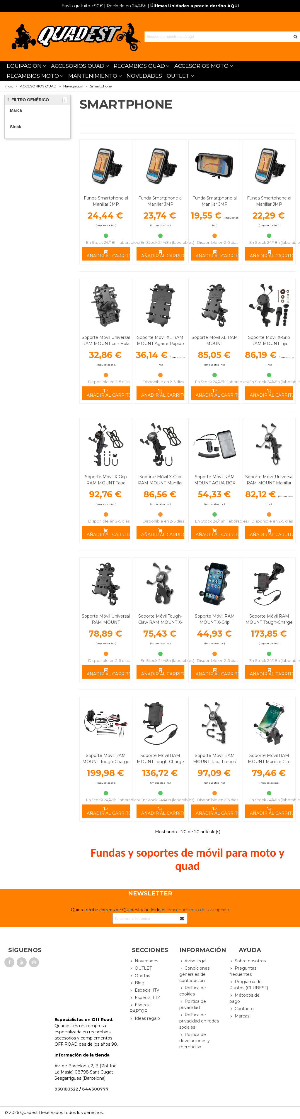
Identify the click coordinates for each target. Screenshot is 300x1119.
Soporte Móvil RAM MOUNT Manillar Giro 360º (269, 761)
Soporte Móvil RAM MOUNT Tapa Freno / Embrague (214, 761)
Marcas (239, 1016)
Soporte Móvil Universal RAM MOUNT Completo (106, 622)
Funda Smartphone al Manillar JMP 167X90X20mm (106, 204)
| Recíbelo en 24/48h (104, 6)
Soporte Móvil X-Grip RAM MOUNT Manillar (160, 480)
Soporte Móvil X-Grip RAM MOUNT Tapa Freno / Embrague (106, 483)
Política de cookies (192, 991)
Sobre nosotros (247, 961)
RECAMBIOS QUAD (139, 65)
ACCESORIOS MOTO (201, 65)
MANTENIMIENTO (92, 75)
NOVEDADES (144, 75)
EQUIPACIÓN (24, 65)
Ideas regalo (144, 1018)
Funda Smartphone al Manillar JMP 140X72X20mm (269, 204)
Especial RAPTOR (140, 1008)
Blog (136, 983)
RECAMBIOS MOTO (33, 75)
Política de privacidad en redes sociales (199, 1021)
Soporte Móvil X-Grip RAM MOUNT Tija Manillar (269, 343)
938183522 (66, 1089)
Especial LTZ (144, 998)
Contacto (241, 1009)
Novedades (143, 961)
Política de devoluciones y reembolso (194, 1040)
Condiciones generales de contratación (194, 974)
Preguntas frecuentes (242, 971)
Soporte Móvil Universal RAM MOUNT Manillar (269, 480)
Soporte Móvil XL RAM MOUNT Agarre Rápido (160, 340)
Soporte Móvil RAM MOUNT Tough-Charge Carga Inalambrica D (269, 622)
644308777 (95, 1089)
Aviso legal (192, 961)
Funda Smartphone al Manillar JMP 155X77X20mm (160, 204)
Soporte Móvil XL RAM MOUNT (215, 340)
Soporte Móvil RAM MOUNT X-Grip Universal (215, 622)
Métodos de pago (244, 998)
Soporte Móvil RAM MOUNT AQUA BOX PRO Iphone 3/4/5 (214, 483)
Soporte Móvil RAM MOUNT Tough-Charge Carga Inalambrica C (105, 761)
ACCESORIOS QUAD (77, 65)
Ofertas (139, 976)
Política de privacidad (192, 1004)
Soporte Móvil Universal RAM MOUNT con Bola (106, 340)
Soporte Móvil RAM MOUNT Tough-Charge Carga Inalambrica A (160, 761)
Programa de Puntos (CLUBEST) (248, 984)
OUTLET (178, 75)
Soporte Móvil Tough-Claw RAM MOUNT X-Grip (160, 622)
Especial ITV (144, 990)
